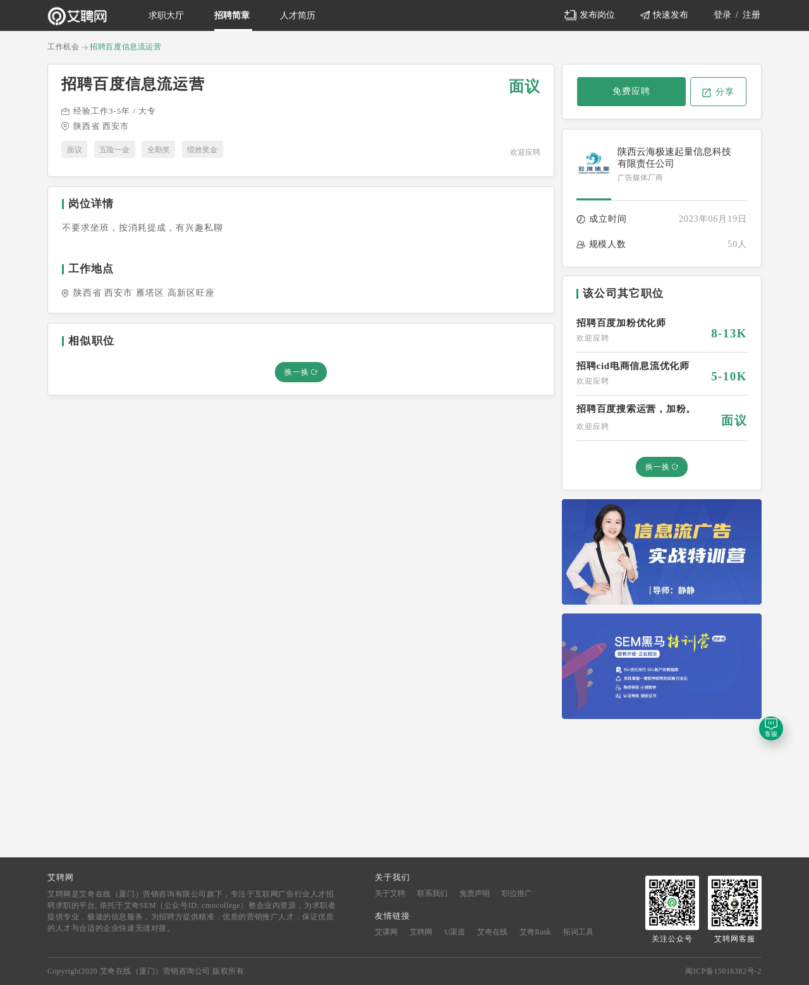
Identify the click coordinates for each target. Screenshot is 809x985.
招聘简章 (232, 15)
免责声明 (475, 893)
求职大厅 (166, 15)
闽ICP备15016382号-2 (723, 971)
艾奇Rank (535, 932)
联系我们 (433, 893)
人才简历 (297, 15)
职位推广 (517, 893)
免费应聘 (631, 91)
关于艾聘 (391, 893)
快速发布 (664, 15)
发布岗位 (589, 15)
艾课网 (386, 932)
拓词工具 (578, 932)
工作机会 (63, 46)
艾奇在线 (492, 932)
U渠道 (454, 932)
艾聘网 (421, 932)
